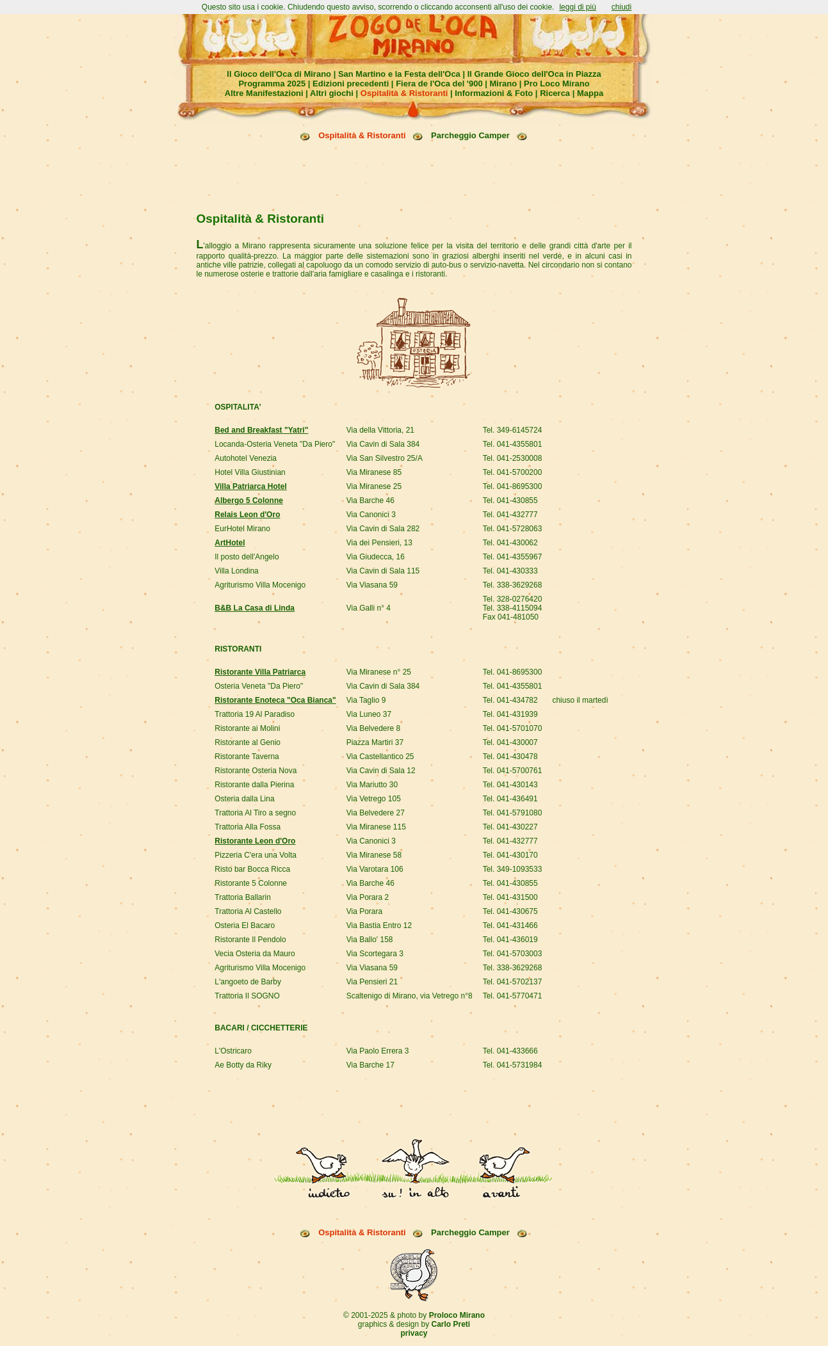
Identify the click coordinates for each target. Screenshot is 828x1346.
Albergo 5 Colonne (249, 452)
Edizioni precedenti (351, 83)
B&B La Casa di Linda (255, 560)
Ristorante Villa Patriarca (260, 624)
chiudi (621, 7)
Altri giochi (331, 93)
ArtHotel (230, 494)
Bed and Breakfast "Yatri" (261, 382)
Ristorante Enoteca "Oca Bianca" (275, 652)
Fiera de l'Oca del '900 (439, 83)
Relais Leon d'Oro (247, 466)
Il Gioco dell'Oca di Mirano (279, 74)
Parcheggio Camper (470, 135)
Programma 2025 (271, 83)
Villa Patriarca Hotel (251, 438)
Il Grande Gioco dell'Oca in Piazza (534, 74)
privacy (413, 1239)
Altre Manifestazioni (264, 93)
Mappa (590, 93)
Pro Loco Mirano (557, 83)
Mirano (503, 83)
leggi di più (577, 7)
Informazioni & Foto (494, 93)
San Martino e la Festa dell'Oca (399, 74)
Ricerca (555, 93)
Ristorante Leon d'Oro (255, 793)
